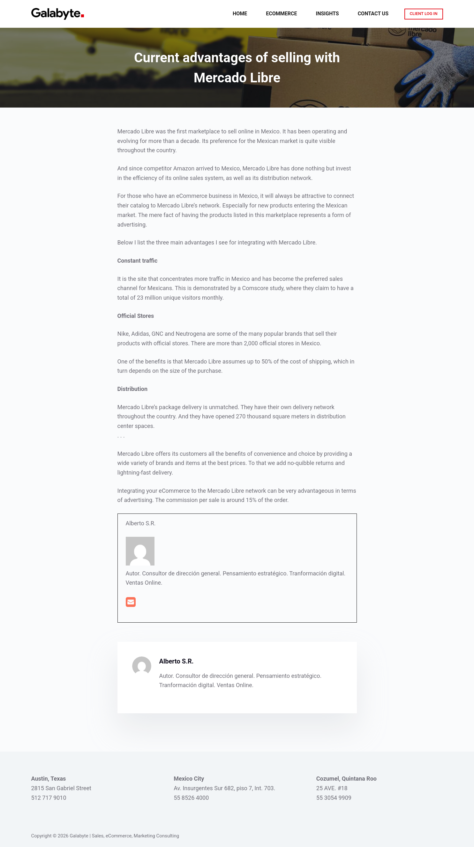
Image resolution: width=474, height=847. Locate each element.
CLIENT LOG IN (424, 13)
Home (240, 14)
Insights (327, 14)
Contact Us (373, 14)
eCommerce (281, 14)
